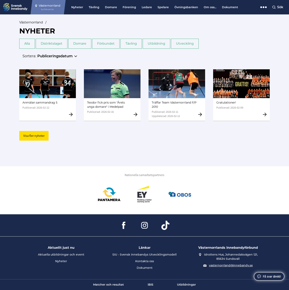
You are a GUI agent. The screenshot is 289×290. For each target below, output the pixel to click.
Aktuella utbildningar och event (61, 254)
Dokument (230, 7)
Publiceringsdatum (55, 56)
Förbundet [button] (106, 43)
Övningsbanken (186, 7)
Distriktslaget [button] (51, 43)
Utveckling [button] (185, 43)
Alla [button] (27, 43)
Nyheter (77, 7)
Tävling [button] (131, 43)
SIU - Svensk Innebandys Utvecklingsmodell (144, 254)
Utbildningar (186, 284)
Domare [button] (79, 43)
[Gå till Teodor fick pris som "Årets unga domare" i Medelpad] (112, 95)
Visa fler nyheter (34, 136)
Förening (129, 7)
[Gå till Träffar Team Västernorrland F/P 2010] (177, 95)
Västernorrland (31, 22)
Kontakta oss (144, 261)
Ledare (147, 7)
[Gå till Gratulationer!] (241, 95)
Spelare (163, 7)
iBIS (150, 284)
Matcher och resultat (108, 284)
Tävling (94, 7)
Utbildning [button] (156, 43)
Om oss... (210, 7)
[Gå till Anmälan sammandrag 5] (47, 95)
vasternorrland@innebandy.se (231, 265)
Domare (111, 7)
